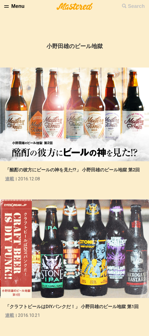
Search (136, 6)
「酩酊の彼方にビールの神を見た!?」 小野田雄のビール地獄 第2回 (72, 170)
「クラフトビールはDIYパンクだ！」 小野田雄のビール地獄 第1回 (72, 306)
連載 (9, 179)
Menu (18, 6)
